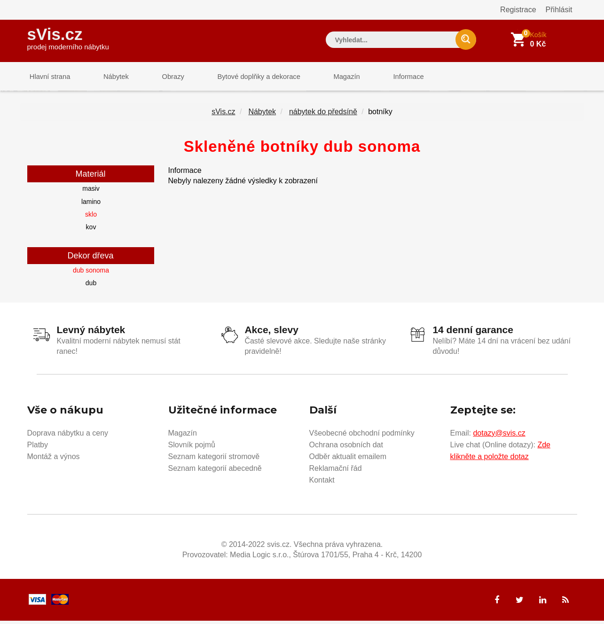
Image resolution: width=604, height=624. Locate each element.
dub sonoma (91, 273)
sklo (91, 218)
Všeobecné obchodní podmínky (362, 436)
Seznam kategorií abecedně (215, 471)
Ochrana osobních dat (346, 448)
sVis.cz (68, 37)
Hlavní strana (48, 77)
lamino (91, 205)
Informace (385, 77)
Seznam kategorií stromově (214, 459)
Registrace (518, 10)
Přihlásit (559, 10)
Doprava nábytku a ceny (68, 436)
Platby (37, 448)
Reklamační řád (335, 471)
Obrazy (162, 77)
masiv (91, 192)
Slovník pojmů (192, 448)
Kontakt (322, 483)
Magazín (328, 77)
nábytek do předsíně (323, 115)
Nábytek (110, 77)
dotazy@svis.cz (499, 436)
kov (91, 230)
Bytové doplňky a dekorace (244, 77)
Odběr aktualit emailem (348, 459)
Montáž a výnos (53, 459)
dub (91, 286)
